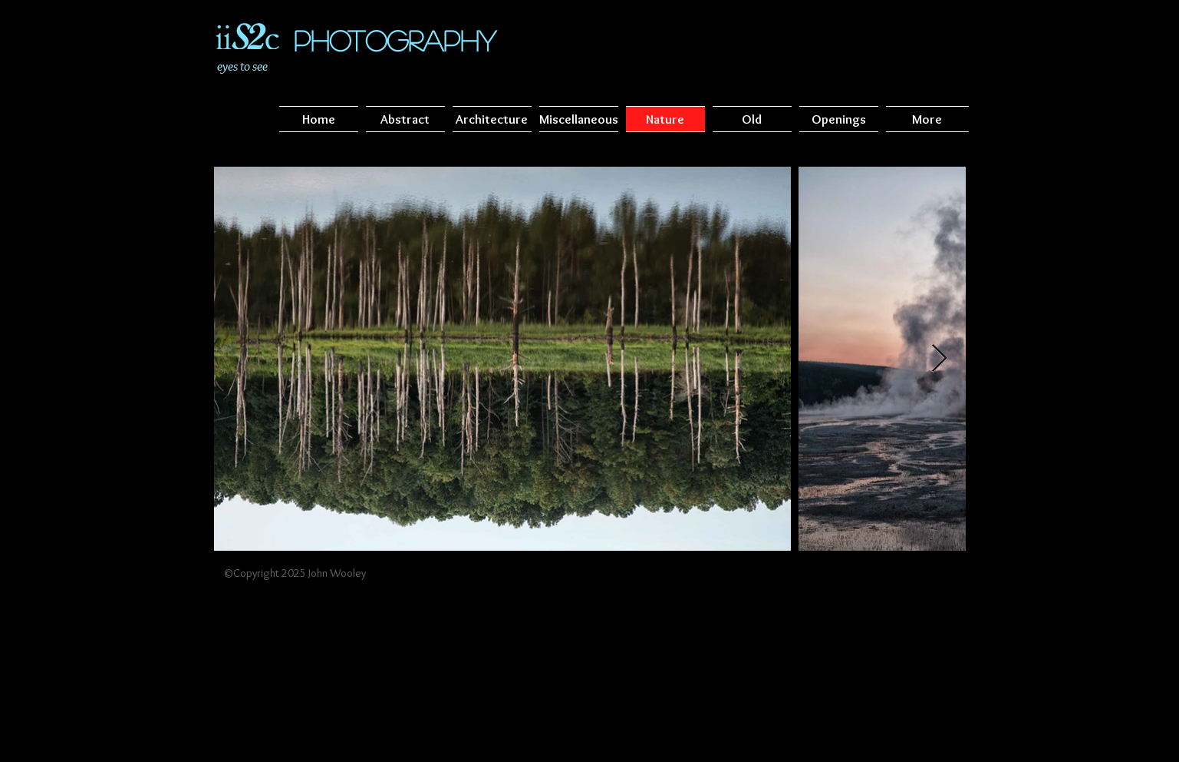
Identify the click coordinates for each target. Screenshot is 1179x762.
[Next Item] (939, 359)
